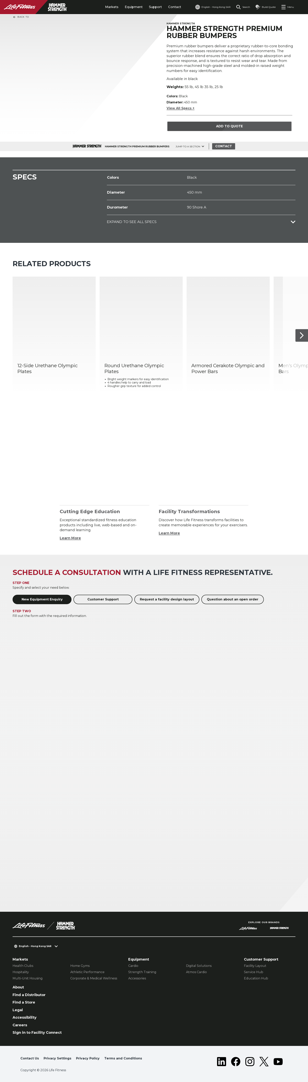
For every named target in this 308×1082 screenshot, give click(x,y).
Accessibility (25, 1017)
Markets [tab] (111, 7)
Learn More (70, 538)
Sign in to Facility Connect (37, 1032)
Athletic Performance (87, 972)
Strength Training (142, 972)
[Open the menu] (287, 7)
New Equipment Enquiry (42, 599)
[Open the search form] (243, 7)
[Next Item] (301, 335)
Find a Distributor (29, 995)
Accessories (137, 978)
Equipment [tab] (134, 7)
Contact (174, 7)
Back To (21, 17)
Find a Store (24, 1002)
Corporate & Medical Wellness (93, 978)
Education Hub (256, 978)
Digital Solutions (199, 966)
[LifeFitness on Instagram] (250, 1061)
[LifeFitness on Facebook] (235, 1061)
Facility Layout (255, 966)
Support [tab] (155, 7)
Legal (18, 1010)
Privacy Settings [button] (57, 1058)
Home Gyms (80, 966)
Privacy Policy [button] (88, 1058)
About (18, 987)
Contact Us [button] (29, 1058)
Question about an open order (232, 599)
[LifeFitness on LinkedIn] (221, 1061)
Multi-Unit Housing (28, 978)
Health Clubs (23, 966)
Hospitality (21, 972)
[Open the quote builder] (265, 7)
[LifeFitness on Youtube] (278, 1061)
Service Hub (253, 972)
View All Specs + (180, 108)
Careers (20, 1025)
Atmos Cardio (196, 972)
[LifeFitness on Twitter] (264, 1061)
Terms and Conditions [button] (123, 1058)
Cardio (133, 966)
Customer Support (103, 599)
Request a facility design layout (167, 599)
